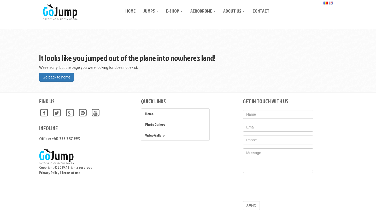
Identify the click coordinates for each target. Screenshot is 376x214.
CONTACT (259, 11)
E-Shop (172, 11)
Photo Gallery (155, 124)
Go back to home (56, 77)
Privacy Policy (49, 172)
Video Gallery (154, 135)
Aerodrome (201, 11)
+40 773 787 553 (66, 138)
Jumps (149, 11)
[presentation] (282, 187)
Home (129, 11)
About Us (232, 11)
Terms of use (70, 172)
